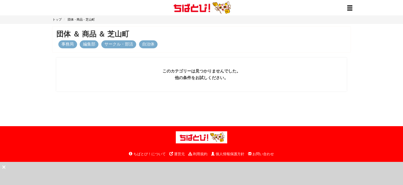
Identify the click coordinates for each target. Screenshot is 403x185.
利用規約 (197, 154)
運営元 (177, 154)
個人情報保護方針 (227, 154)
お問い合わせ (261, 154)
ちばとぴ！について (147, 154)
